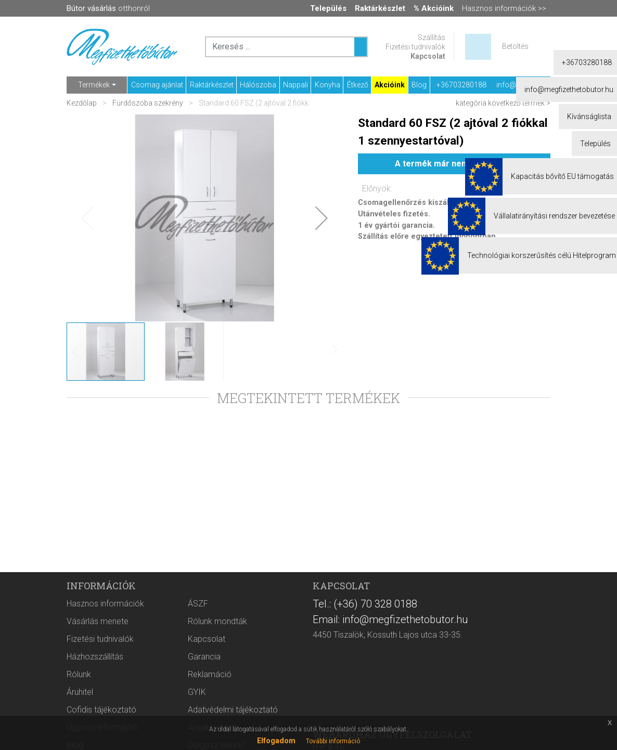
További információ (333, 741)
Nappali (295, 85)
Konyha (327, 85)
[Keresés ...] (360, 46)
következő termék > (519, 103)
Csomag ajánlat (157, 85)
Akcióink (390, 85)
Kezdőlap (82, 103)
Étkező (357, 85)
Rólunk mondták (217, 621)
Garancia (204, 657)
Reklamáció (210, 674)
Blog (419, 85)
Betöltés (515, 46)
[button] (321, 217)
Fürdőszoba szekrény (148, 103)
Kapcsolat (427, 56)
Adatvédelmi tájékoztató (233, 710)
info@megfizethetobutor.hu (540, 85)
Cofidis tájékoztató (101, 710)
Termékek (94, 85)
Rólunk (79, 674)
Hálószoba (258, 85)
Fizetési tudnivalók (415, 47)
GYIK (197, 692)
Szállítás (431, 37)
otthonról (108, 8)
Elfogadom (276, 740)
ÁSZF (198, 604)
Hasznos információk (105, 604)
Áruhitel (80, 692)
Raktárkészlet (212, 85)
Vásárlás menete (97, 621)
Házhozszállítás (95, 657)
